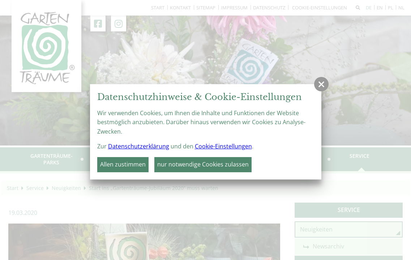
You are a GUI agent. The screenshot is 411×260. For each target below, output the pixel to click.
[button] (321, 84)
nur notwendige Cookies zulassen (203, 164)
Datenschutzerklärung (138, 146)
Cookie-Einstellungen (223, 146)
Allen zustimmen (123, 164)
